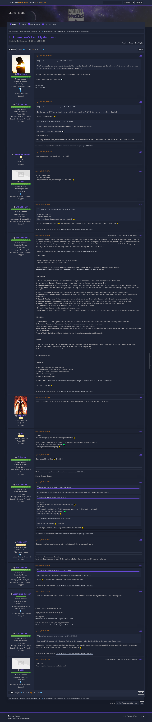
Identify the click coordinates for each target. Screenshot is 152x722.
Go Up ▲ (141, 716)
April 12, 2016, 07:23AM (43, 631)
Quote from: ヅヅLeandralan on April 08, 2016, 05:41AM (57, 209)
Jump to (112, 703)
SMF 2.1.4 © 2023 (13, 718)
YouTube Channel (49, 24)
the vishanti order (22, 154)
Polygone (22, 457)
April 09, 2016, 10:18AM (43, 235)
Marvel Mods (17, 12)
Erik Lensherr (22, 104)
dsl (22, 434)
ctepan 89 (22, 416)
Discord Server (34, 24)
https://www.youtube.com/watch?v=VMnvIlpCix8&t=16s (77, 251)
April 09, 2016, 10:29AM (43, 455)
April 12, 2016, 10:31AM (43, 659)
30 (41, 49)
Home (13, 24)
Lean (22, 181)
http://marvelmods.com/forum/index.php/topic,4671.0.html (54, 619)
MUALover (22, 74)
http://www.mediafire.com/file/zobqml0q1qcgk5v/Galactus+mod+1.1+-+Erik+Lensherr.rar (79, 381)
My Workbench (40, 87)
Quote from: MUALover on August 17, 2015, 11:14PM (56, 121)
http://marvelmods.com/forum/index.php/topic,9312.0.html (74, 146)
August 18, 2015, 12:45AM (44, 102)
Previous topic (127, 43)
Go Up (11, 692)
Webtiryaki (18, 716)
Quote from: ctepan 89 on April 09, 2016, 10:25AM (55, 487)
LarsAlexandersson (22, 594)
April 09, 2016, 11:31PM (43, 482)
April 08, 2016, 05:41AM (43, 171)
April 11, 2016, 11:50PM (43, 540)
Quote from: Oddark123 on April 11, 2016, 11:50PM (55, 570)
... (28, 49)
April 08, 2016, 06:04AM (43, 204)
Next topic (138, 43)
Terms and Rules (132, 716)
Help (125, 716)
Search (22, 24)
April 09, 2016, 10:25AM (43, 397)
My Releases (40, 85)
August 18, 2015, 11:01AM (44, 152)
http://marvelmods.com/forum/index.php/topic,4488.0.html (54, 625)
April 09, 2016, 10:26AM (43, 431)
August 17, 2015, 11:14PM (44, 56)
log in (36, 3)
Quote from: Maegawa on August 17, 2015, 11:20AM (55, 61)
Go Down (12, 49)
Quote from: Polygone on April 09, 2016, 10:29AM (54, 518)
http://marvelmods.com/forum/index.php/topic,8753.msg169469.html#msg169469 (67, 269)
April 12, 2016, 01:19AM (43, 565)
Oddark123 (22, 542)
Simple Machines (25, 718)
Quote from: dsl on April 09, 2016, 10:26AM (52, 497)
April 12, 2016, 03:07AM (43, 591)
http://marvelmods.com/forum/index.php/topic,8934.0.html (66, 472)
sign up (43, 3)
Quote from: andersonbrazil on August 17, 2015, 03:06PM (57, 107)
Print (141, 49)
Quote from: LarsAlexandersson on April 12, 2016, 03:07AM (58, 636)
